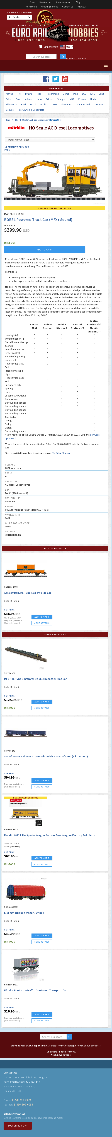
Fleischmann (52, 93)
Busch (33, 104)
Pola (18, 99)
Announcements (63, 2)
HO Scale (24, 120)
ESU (55, 104)
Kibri (39, 99)
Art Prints (100, 104)
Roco (39, 93)
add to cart (45, 249)
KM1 (92, 93)
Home (8, 120)
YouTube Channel (61, 453)
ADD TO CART (42, 616)
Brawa (28, 93)
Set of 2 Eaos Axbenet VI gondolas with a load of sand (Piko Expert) (46, 756)
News (32, 2)
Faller (9, 99)
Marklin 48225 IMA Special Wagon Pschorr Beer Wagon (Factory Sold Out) (49, 835)
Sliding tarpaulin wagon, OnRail (24, 912)
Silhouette (11, 104)
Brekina (44, 104)
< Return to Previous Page (16, 148)
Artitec (49, 99)
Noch (93, 99)
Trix (19, 93)
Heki (23, 104)
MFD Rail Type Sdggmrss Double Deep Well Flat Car (35, 679)
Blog (78, 2)
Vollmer (29, 99)
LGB (84, 93)
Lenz (101, 93)
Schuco (10, 109)
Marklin (9, 93)
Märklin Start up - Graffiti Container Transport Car (35, 990)
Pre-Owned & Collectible (31, 109)
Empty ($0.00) (51, 46)
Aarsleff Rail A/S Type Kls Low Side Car (28, 592)
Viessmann (66, 104)
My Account (31, 6)
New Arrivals (45, 2)
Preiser (82, 99)
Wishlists (81, 6)
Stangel (61, 99)
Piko (75, 93)
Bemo (66, 93)
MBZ (72, 99)
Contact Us (67, 6)
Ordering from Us (49, 6)
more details (42, 623)
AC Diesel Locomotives (39, 120)
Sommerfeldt (83, 104)
